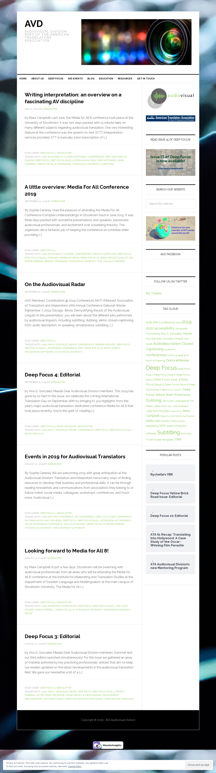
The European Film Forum (69, 544)
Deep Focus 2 (48, 529)
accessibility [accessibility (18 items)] (165, 331)
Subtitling (107, 173)
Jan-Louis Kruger (74, 540)
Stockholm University (86, 173)
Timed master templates (119, 722)
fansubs (53, 267)
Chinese (69, 263)
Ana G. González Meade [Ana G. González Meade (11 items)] (176, 336)
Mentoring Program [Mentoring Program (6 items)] (185, 419)
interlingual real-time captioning (95, 170)
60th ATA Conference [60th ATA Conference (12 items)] (160, 325)
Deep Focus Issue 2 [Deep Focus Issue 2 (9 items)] (165, 377)
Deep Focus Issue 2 (88, 537)
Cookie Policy (75, 766)
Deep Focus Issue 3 (104, 629)
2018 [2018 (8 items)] (178, 325)
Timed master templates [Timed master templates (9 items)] (160, 442)
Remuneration (33, 722)
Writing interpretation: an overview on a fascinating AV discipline (71, 103)
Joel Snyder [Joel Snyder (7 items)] (168, 404)
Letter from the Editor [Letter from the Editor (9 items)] (158, 413)
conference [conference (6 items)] (169, 352)
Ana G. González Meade (62, 354)
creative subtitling (104, 263)
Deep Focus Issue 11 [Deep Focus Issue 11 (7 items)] (172, 392)
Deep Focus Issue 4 (62, 170)
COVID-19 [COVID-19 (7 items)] (172, 358)
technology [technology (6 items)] (186, 436)
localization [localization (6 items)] (176, 414)
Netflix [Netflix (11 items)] (150, 423)
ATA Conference (84, 533)
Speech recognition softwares (84, 722)
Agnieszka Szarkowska (62, 629)
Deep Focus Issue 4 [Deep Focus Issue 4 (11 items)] (167, 382)
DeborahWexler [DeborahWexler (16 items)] (177, 363)
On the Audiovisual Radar (66, 293)
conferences (96, 166)
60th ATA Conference (60, 533)
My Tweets (153, 296)
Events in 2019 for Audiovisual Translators (73, 469)
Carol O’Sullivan (105, 533)
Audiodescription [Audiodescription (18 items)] (167, 346)
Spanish (48, 271)
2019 (43, 166)
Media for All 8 (47, 173)
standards (61, 271)
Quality (123, 267)
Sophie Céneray (34, 271)
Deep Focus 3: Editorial (62, 659)
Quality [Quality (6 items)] (181, 424)
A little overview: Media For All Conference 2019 (74, 199)
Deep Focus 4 (47, 162)
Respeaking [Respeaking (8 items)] (152, 428)
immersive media (69, 267)
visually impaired (114, 271)
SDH (131, 267)
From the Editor (66, 436)
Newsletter (64, 162)
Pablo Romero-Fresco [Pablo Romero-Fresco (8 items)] (166, 423)
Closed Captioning (75, 166)
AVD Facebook (171, 257)
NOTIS (107, 357)
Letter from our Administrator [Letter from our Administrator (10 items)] (171, 408)
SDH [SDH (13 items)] (162, 428)
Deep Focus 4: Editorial (62, 384)
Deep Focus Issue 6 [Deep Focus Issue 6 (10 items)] (176, 387)
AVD (34, 23)
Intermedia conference (62, 357)
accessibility (55, 166)
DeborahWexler (105, 354)
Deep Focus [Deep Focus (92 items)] (161, 370)
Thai (99, 271)
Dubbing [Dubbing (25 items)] (153, 403)
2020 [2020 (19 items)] (150, 331)
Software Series (54, 722)
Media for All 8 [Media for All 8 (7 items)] (167, 419)
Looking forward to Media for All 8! (78, 570)
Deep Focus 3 (47, 625)
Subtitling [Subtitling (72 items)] (168, 435)
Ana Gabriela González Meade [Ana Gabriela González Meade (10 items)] (164, 341)
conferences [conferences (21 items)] (156, 358)
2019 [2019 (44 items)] (186, 325)
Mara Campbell (44, 633)
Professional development (102, 718)
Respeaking (64, 173)
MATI (80, 357)
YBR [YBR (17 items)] (178, 442)
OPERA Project (108, 267)
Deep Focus (42, 170)
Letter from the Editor (50, 718)
